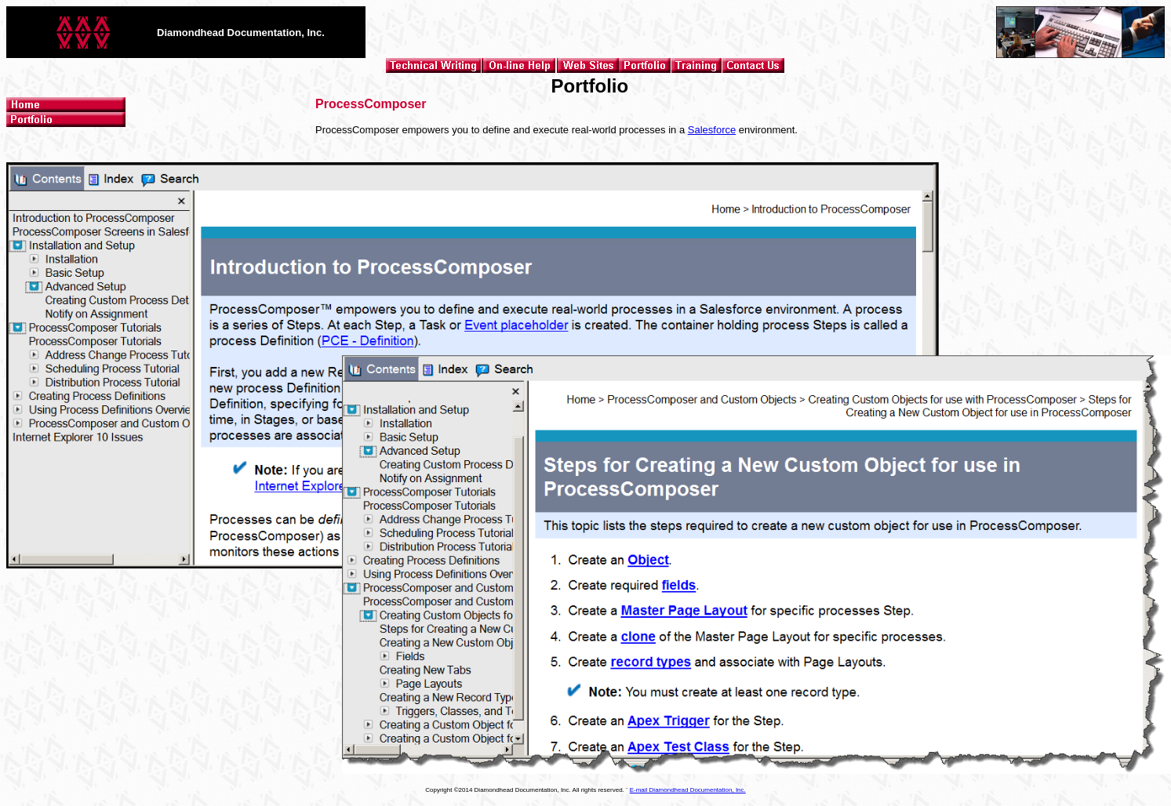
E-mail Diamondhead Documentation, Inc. (688, 789)
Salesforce (712, 130)
